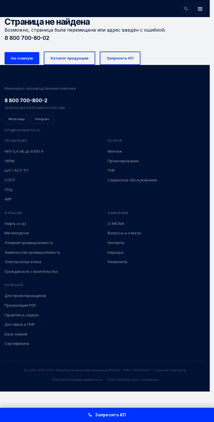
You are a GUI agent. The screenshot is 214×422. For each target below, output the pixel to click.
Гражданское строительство (31, 271)
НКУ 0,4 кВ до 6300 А (24, 151)
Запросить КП (120, 58)
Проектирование (123, 161)
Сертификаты (17, 343)
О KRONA (116, 223)
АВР (8, 199)
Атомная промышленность (29, 242)
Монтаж (115, 151)
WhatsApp (16, 119)
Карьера (115, 252)
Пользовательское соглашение (133, 380)
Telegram (41, 119)
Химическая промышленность (32, 252)
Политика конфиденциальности (77, 380)
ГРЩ (8, 189)
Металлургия (17, 233)
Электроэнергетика (23, 261)
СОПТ (10, 180)
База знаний (16, 334)
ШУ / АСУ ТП (16, 170)
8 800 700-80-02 (27, 37)
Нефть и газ (15, 223)
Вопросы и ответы (124, 233)
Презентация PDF (20, 305)
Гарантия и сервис (22, 315)
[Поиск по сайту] (185, 8)
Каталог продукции (69, 58)
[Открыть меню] (200, 8)
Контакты (116, 242)
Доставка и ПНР (20, 324)
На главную (22, 58)
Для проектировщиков (25, 295)
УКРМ (9, 161)
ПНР (111, 170)
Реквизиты (117, 261)
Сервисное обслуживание (132, 180)
